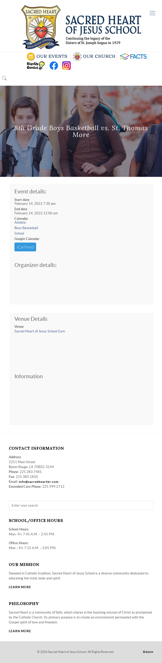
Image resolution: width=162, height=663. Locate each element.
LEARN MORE (20, 587)
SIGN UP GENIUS (35, 65)
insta (66, 65)
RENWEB (133, 56)
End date (20, 209)
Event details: (30, 191)
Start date (21, 200)
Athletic (20, 222)
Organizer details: (35, 265)
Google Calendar (26, 239)
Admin (148, 651)
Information (28, 376)
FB (53, 65)
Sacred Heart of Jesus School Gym (39, 331)
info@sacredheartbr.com (39, 481)
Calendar (21, 219)
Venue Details (30, 319)
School (19, 233)
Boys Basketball (26, 228)
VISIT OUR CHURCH (93, 56)
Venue (19, 327)
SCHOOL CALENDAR (47, 56)
